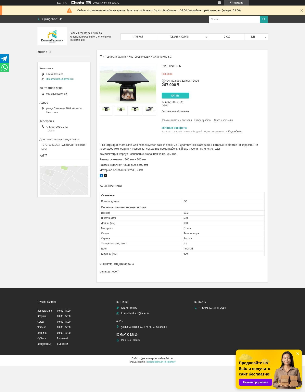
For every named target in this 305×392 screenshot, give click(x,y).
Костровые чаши (139, 56)
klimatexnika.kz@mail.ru (60, 78)
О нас (227, 36)
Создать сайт (100, 2)
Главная (138, 36)
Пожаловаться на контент (161, 362)
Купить (175, 95)
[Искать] (264, 19)
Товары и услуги (179, 36)
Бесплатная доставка (175, 111)
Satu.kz (169, 358)
